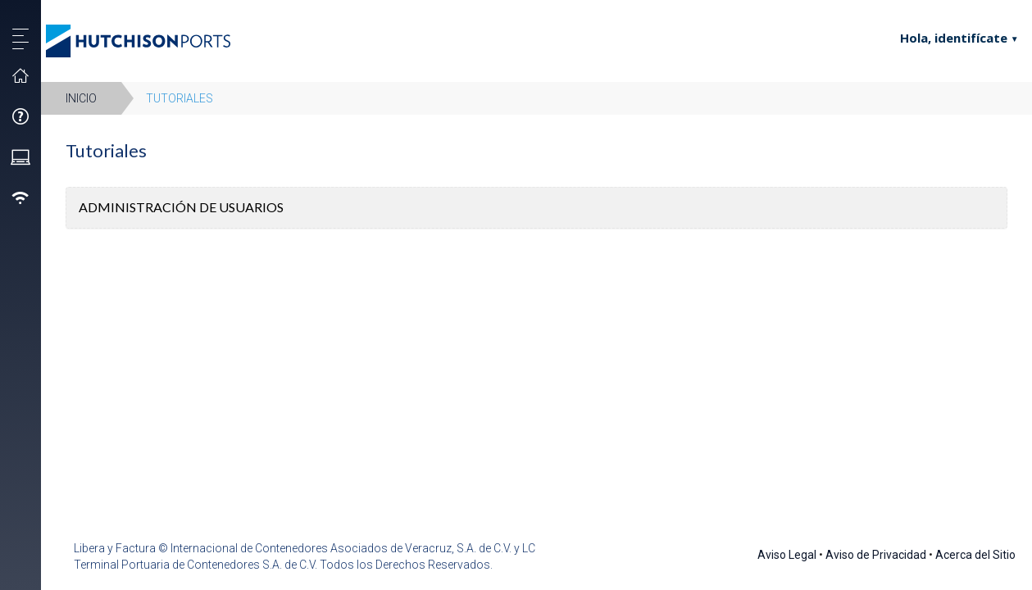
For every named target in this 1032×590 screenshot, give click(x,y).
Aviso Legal (786, 554)
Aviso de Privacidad (875, 554)
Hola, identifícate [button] (944, 38)
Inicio (81, 98)
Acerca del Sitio (975, 554)
